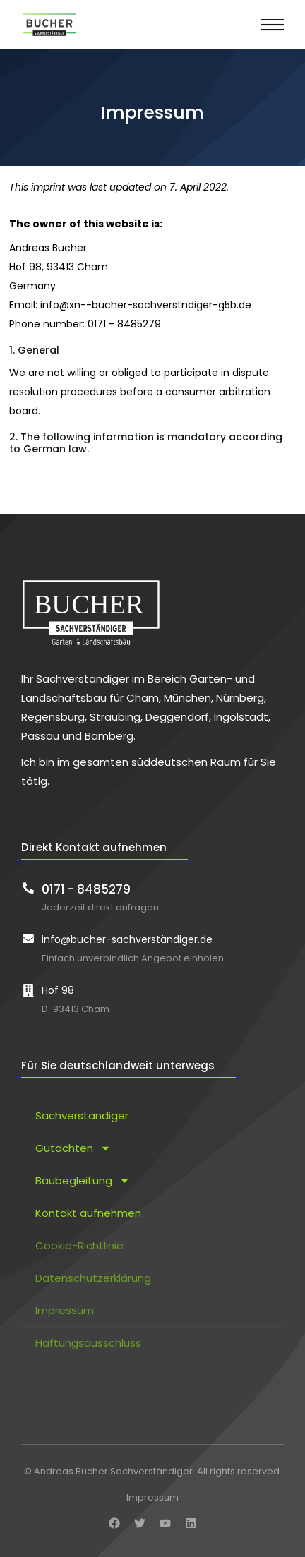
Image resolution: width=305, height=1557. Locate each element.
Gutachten (73, 1148)
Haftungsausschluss (88, 1342)
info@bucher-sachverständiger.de (127, 939)
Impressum (64, 1310)
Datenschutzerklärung (93, 1277)
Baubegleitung (82, 1180)
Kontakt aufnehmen (88, 1213)
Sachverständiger (81, 1115)
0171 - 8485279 (86, 889)
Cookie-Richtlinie (79, 1245)
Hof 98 (58, 990)
